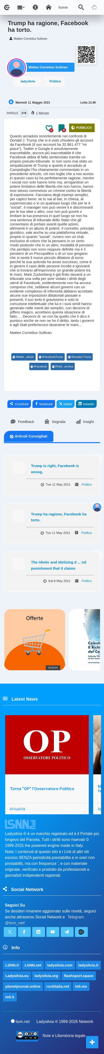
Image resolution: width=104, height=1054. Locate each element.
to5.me (81, 986)
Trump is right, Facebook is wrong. (55, 469)
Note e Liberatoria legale (64, 1036)
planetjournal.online (23, 986)
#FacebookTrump (51, 356)
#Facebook (38, 366)
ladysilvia (28, 81)
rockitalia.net (57, 986)
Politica (55, 81)
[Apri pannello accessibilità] (35, 7)
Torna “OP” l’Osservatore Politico (42, 788)
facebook (44, 404)
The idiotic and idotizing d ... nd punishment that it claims (58, 565)
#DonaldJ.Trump (79, 356)
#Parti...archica (62, 366)
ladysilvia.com (60, 965)
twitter (65, 404)
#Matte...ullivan (23, 356)
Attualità (17, 808)
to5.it (9, 997)
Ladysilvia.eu (17, 976)
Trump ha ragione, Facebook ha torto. (59, 517)
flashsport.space (78, 976)
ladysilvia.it (88, 965)
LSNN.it (12, 965)
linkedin (86, 404)
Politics (87, 484)
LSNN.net (33, 965)
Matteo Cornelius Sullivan (48, 67)
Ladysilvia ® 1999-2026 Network (65, 1021)
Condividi (19, 404)
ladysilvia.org (46, 976)
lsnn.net (20, 1021)
